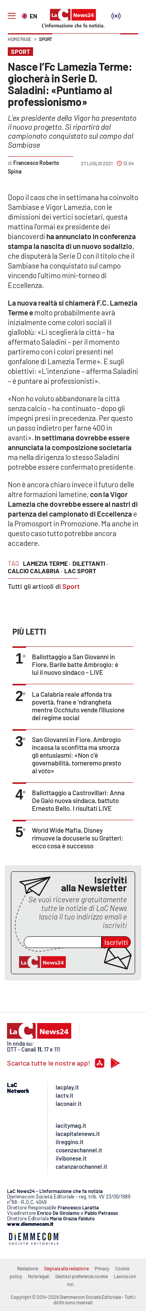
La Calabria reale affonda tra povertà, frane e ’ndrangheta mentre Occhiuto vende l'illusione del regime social (78, 705)
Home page (19, 39)
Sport (45, 39)
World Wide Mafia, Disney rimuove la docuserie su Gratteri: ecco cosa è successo (77, 838)
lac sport (80, 570)
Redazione (27, 1268)
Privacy (102, 1268)
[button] (129, 43)
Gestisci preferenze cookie (81, 1276)
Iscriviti (116, 942)
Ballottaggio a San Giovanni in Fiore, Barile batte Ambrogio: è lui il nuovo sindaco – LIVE (75, 664)
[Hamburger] (12, 16)
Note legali (38, 1276)
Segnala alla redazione (66, 1268)
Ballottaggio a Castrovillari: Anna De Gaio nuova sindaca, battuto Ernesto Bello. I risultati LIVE (78, 800)
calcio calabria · (35, 570)
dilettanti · (90, 563)
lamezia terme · (46, 563)
